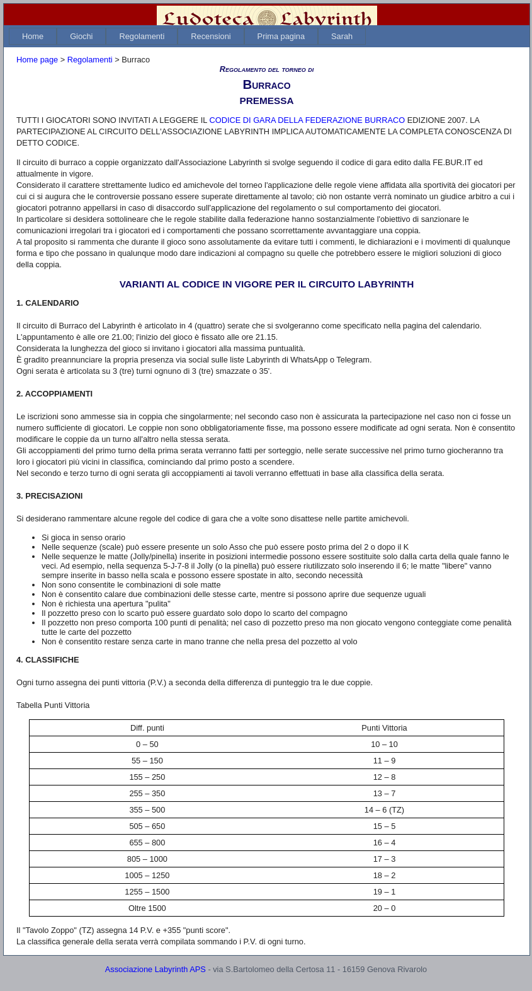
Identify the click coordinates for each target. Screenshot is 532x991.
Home (32, 36)
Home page (37, 59)
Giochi (81, 36)
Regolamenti (141, 36)
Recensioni (210, 36)
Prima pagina (281, 36)
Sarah (342, 36)
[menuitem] (33, 36)
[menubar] (187, 36)
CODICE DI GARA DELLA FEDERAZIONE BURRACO (307, 120)
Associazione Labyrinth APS (155, 969)
